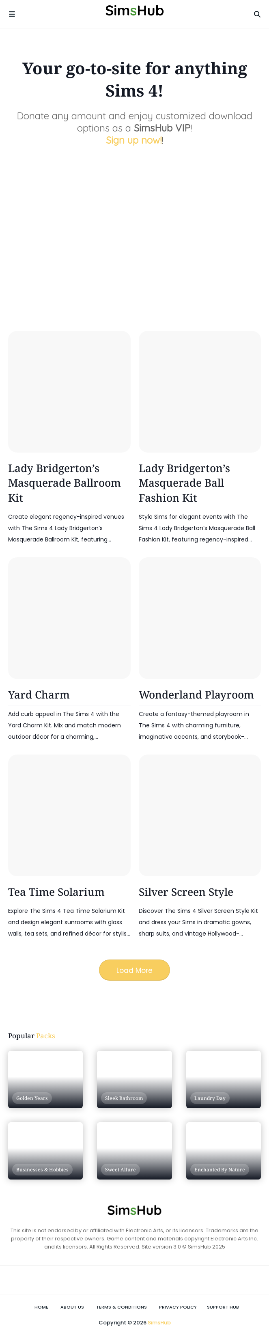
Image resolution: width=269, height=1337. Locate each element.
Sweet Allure (120, 1169)
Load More (134, 970)
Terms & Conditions (121, 1307)
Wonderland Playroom (196, 694)
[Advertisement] (138, 249)
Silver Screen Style (186, 891)
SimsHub (159, 1322)
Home (41, 1307)
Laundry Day (210, 1098)
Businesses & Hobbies (42, 1169)
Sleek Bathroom (124, 1098)
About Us (72, 1307)
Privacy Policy (178, 1307)
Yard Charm (39, 694)
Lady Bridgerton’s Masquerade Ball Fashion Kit (184, 483)
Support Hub (223, 1307)
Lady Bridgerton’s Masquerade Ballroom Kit (64, 483)
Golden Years (32, 1098)
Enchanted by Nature (219, 1169)
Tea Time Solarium (56, 891)
